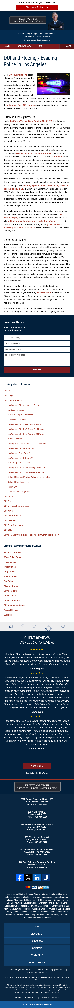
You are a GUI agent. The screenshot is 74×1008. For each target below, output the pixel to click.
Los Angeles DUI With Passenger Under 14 (26, 468)
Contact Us (37, 955)
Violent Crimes (11, 576)
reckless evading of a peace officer (33, 153)
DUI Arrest (8, 511)
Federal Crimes (11, 610)
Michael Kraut (44, 293)
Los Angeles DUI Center (17, 384)
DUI (40, 46)
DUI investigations (18, 75)
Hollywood (31, 903)
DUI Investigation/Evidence (16, 506)
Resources (37, 941)
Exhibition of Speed (15, 410)
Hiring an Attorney (12, 552)
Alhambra (18, 900)
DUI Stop (8, 501)
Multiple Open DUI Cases (18, 463)
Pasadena (24, 906)
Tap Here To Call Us (37, 7)
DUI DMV (8, 530)
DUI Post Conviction (13, 525)
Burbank (48, 900)
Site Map (37, 948)
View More (37, 766)
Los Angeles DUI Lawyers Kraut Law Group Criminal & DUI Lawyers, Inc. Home (27, 18)
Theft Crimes (10, 567)
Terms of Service (63, 977)
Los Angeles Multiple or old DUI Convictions (26, 444)
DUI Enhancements (13, 400)
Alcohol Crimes (11, 586)
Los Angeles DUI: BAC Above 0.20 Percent (26, 434)
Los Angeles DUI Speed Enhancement (24, 424)
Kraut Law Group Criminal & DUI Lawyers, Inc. (43, 998)
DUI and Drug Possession (18, 482)
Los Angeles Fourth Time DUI (20, 458)
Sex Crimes (9, 581)
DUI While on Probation (17, 420)
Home (7, 46)
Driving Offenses (12, 591)
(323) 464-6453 (12, 330)
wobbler (58, 156)
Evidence (8, 615)
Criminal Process (12, 600)
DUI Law (7, 391)
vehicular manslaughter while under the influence (32, 221)
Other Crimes (10, 596)
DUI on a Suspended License (20, 415)
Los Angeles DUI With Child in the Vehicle (25, 472)
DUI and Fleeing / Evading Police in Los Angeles (28, 477)
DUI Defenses (10, 520)
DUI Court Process (12, 516)
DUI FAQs (8, 396)
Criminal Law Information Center (22, 546)
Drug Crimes (10, 572)
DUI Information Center (14, 605)
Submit (37, 369)
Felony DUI (12, 487)
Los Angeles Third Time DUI (19, 453)
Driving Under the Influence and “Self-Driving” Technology (31, 535)
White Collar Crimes (13, 557)
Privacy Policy (37, 962)
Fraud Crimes (10, 562)
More (68, 46)
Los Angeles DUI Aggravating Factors (23, 405)
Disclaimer (37, 934)
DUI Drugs (8, 496)
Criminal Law (24, 46)
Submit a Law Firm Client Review (37, 773)
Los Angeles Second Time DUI (20, 448)
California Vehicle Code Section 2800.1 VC (31, 121)
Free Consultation (14, 322)
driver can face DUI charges (21, 105)
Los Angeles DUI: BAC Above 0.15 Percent (26, 429)
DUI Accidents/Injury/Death (19, 492)
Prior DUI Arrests (14, 439)
